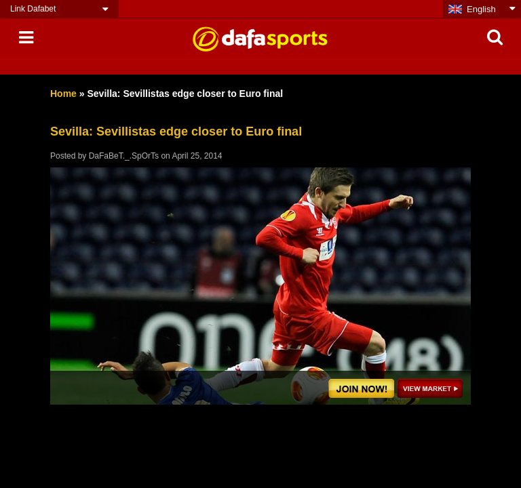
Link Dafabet (33, 9)
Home (63, 93)
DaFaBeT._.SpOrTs (124, 156)
